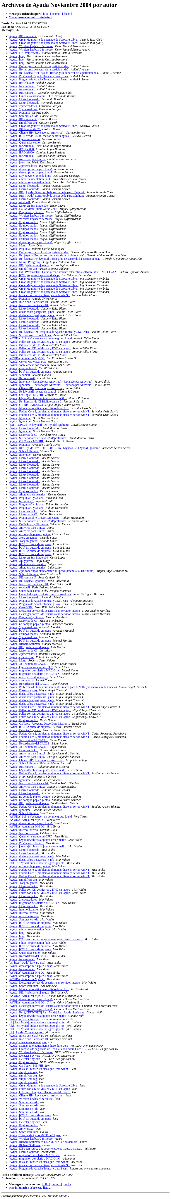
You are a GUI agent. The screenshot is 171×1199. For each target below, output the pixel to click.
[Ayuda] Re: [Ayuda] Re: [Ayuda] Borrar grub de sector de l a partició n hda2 (55, 258)
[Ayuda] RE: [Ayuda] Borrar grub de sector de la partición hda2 (47, 192)
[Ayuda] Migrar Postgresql (25, 262)
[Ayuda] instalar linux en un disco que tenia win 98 (39, 295)
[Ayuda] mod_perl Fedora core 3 (28, 677)
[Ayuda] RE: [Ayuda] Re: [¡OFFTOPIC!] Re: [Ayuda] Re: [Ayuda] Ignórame (55, 448)
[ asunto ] (55, 13)
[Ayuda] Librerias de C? (23, 434)
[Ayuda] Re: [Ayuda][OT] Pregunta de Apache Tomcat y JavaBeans (49, 331)
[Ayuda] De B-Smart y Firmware (29, 524)
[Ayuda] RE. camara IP (23, 36)
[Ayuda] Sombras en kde (24, 116)
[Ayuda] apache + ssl (21, 657)
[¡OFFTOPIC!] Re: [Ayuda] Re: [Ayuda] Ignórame (39, 424)
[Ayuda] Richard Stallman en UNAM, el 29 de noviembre (43, 1141)
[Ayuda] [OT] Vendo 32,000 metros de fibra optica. (39, 135)
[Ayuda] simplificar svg (23, 122)
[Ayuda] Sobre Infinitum (24, 451)
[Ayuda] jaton (17, 162)
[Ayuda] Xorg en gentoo (23, 537)
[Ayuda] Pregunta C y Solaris (26, 212)
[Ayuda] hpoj (17, 56)
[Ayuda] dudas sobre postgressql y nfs (31, 311)
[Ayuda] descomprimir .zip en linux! (31, 169)
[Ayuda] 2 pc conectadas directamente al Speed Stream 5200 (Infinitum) (52, 570)
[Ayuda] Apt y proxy (21, 560)
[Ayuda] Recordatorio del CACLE (29, 683)
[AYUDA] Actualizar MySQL (27, 358)
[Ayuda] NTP (17, 776)
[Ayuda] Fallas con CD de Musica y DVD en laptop (40, 341)
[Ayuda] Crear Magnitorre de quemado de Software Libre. (43, 39)
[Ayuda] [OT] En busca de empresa (30, 371)
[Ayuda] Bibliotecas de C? (25, 129)
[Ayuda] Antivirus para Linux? (27, 159)
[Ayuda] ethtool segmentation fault (30, 179)
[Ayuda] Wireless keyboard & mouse (31, 46)
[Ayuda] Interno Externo (24, 829)
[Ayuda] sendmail (20, 202)
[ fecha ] (67, 13)
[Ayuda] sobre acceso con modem (29, 365)
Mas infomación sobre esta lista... (30, 1187)
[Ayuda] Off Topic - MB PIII (26, 394)
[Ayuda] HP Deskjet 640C (24, 52)
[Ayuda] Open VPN (21, 607)
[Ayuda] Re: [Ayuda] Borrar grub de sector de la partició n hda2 (47, 255)
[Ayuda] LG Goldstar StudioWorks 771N (33, 208)
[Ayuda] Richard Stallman (24, 643)
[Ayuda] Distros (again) (23, 690)
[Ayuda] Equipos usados (23, 222)
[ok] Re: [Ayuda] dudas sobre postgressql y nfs (37, 863)
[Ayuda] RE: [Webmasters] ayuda (29, 265)
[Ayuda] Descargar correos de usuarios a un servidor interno (45, 610)
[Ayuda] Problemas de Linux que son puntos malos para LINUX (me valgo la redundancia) (63, 687)
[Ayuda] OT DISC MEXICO (26, 404)
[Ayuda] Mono (18, 245)
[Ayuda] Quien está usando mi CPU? (31, 96)
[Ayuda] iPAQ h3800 (22, 82)
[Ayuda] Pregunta (19, 112)
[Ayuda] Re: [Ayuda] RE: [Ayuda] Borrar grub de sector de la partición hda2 (54, 72)
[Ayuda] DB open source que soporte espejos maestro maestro (46, 939)
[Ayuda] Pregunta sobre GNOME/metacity (34, 517)
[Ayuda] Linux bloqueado (24, 99)
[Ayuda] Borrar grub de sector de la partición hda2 (39, 66)
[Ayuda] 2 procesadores (23, 106)
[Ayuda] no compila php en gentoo (30, 534)
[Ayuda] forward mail (22, 86)
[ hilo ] (45, 13)
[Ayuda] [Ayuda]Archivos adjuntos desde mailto (38, 398)
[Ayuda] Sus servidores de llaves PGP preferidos (38, 438)
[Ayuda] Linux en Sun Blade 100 (29, 205)
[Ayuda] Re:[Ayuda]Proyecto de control (33, 391)
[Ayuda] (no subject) (21, 501)
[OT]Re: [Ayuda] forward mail (27, 962)
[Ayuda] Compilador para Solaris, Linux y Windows (40, 594)
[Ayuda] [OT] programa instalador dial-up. (34, 275)
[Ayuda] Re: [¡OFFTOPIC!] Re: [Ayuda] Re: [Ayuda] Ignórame (47, 1012)
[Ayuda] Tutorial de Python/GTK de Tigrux (35, 1135)
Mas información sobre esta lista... (30, 17)
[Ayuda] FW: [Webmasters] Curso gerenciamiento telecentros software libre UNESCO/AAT (64, 272)
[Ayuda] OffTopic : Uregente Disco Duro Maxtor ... (40, 723)
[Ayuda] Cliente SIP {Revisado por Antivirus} (36, 132)
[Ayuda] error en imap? (23, 368)
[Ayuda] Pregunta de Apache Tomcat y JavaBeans (39, 76)
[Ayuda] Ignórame (20, 418)
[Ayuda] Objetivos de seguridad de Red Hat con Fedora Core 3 (46, 1049)
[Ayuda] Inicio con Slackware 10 (29, 301)
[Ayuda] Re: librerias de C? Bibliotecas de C (35, 401)
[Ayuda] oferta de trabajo (24, 916)
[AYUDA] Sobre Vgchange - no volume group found (41, 338)
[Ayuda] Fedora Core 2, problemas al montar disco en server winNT (49, 411)
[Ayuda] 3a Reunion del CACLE (28, 663)
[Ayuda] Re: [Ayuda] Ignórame (27, 580)
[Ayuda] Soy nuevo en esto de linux (30, 175)
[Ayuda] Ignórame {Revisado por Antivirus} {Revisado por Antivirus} (51, 381)
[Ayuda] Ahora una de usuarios (27, 494)
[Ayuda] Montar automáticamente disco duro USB (39, 408)
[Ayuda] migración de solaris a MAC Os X (34, 670)
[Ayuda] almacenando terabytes (28, 1042)
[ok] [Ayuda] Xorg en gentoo (26, 1032)
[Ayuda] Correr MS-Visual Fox (28, 361)
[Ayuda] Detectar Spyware (25, 730)
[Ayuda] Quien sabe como (24, 139)
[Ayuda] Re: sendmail (22, 378)
